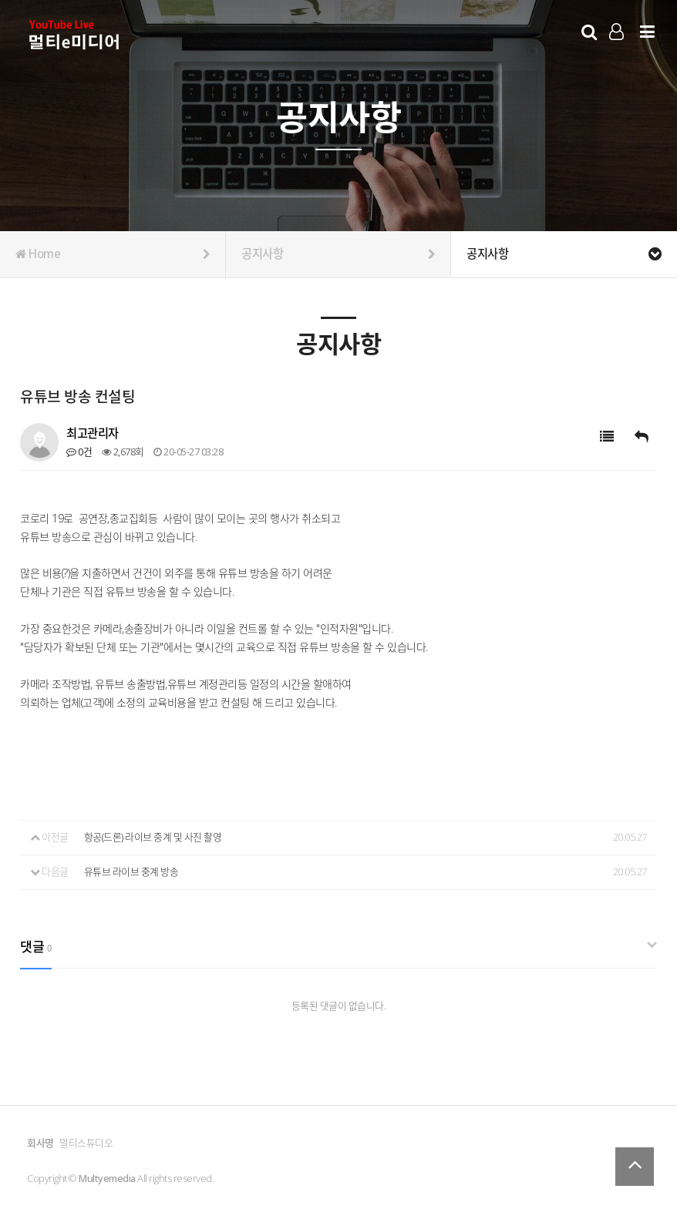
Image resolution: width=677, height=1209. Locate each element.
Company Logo (75, 35)
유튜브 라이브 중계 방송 (131, 871)
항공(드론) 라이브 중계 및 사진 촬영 (153, 837)
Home (112, 254)
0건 (79, 451)
